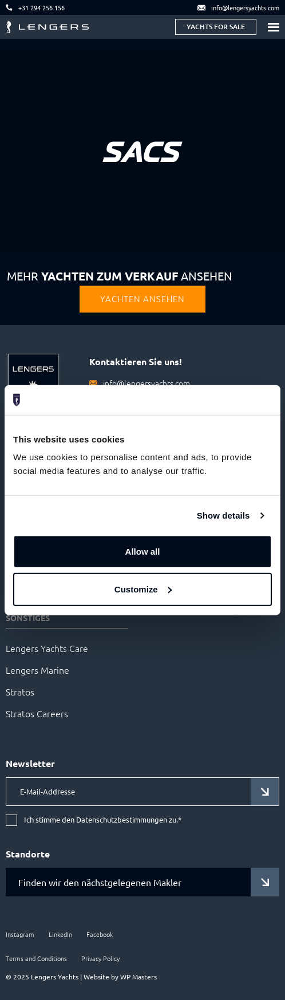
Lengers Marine (37, 670)
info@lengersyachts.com (146, 383)
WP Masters (138, 976)
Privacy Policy (100, 958)
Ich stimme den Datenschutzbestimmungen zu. (102, 820)
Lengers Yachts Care (47, 648)
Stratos (20, 691)
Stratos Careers (37, 713)
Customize (143, 589)
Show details (223, 515)
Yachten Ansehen (142, 299)
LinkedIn (60, 934)
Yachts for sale (216, 26)
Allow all (142, 551)
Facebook (99, 934)
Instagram (20, 934)
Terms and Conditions (36, 958)
